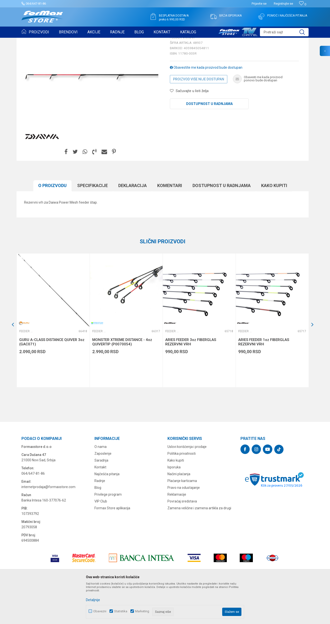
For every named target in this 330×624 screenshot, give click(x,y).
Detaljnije (93, 600)
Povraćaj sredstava (182, 539)
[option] (53, 358)
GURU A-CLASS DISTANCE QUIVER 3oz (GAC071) (51, 379)
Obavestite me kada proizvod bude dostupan (206, 105)
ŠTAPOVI (65, 41)
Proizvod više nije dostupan (198, 117)
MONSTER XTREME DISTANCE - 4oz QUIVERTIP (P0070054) (122, 379)
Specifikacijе (92, 223)
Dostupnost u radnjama (209, 141)
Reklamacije (176, 532)
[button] (284, 32)
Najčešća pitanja (106, 512)
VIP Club (100, 539)
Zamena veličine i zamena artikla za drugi (199, 546)
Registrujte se (283, 3)
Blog (97, 525)
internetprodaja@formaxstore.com (48, 525)
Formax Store (30, 41)
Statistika (120, 611)
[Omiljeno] (302, 4)
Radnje (99, 518)
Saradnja (101, 498)
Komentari (169, 223)
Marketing (142, 611)
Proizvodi (49, 41)
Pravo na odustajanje (183, 525)
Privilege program (108, 532)
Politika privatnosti (181, 491)
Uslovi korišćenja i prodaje (187, 484)
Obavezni (99, 611)
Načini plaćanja (178, 512)
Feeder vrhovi (83, 41)
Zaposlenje (102, 491)
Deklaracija (132, 223)
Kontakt (100, 505)
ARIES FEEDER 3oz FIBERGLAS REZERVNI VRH (190, 379)
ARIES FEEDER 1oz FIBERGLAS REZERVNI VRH (263, 379)
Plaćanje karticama (182, 518)
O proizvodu (52, 223)
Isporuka (174, 505)
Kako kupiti (274, 223)
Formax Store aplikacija (112, 546)
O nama (100, 484)
